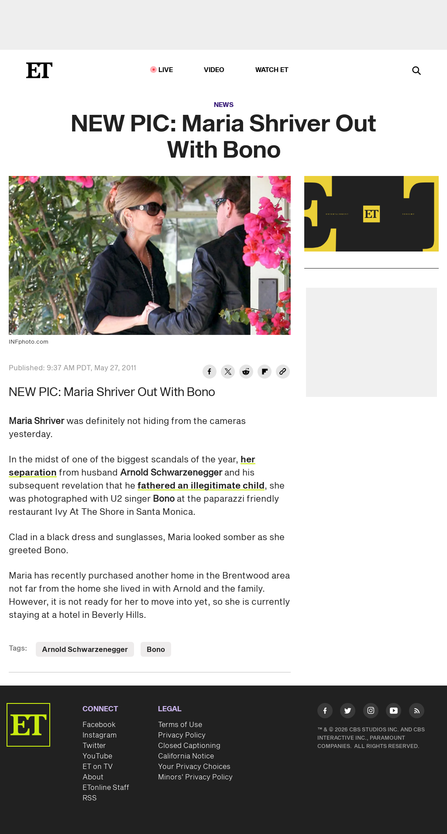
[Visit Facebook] (325, 712)
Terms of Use (180, 725)
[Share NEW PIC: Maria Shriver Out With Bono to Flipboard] (264, 373)
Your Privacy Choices (194, 767)
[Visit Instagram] (370, 712)
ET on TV (98, 767)
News (224, 105)
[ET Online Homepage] (39, 70)
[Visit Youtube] (393, 712)
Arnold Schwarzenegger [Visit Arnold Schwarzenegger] (85, 649)
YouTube (97, 756)
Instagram (100, 735)
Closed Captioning (189, 746)
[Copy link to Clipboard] (283, 373)
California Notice (186, 756)
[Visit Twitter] (347, 712)
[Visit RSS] (416, 712)
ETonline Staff (106, 787)
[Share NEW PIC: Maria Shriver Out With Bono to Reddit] (246, 373)
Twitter (94, 746)
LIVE (165, 70)
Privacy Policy (182, 735)
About (93, 777)
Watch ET (272, 70)
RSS (90, 798)
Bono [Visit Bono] (156, 649)
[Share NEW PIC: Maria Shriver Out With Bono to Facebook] (209, 373)
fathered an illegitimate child (201, 486)
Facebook (99, 725)
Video (214, 70)
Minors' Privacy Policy (195, 777)
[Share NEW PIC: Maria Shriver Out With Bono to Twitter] (228, 373)
